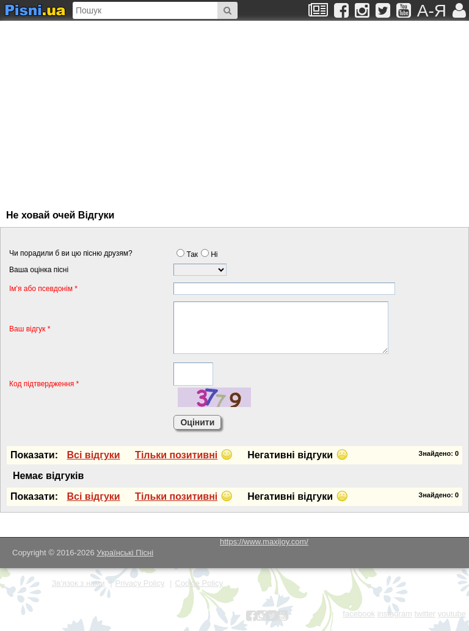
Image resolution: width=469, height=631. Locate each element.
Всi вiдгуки (93, 455)
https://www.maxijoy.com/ (264, 541)
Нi (209, 254)
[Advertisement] (125, 109)
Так (187, 254)
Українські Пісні (124, 552)
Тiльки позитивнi (176, 455)
